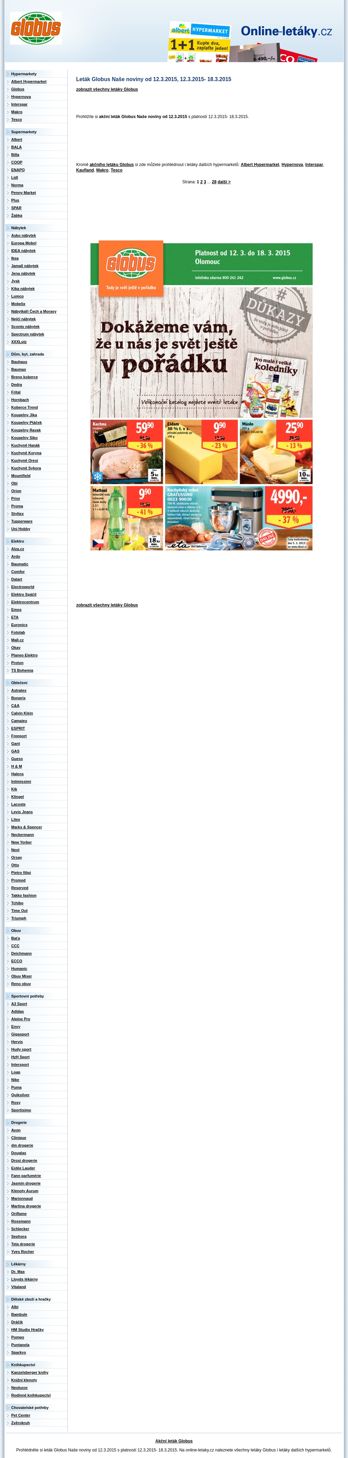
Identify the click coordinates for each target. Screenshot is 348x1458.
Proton (17, 663)
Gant (15, 743)
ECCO (16, 961)
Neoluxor (19, 1388)
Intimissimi (21, 781)
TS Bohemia (22, 670)
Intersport (20, 1064)
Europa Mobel (24, 243)
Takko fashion (24, 895)
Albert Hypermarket (260, 164)
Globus (18, 89)
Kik (14, 789)
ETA (15, 617)
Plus (15, 200)
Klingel (17, 797)
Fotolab (18, 632)
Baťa (15, 938)
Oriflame (19, 1214)
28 (214, 181)
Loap (15, 1072)
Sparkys (18, 1352)
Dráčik (17, 1322)
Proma (17, 506)
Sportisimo (21, 1110)
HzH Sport (20, 1057)
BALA (16, 147)
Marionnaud (22, 1198)
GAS (15, 751)
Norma (17, 185)
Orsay (16, 857)
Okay (16, 647)
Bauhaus (19, 362)
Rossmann (21, 1221)
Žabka (16, 215)
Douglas (18, 1153)
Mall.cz (17, 640)
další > (224, 181)
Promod (18, 880)
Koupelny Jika (24, 415)
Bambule (19, 1314)
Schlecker (20, 1229)
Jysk (15, 281)
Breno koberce (24, 377)
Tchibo (17, 903)
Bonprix (18, 698)
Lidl (14, 177)
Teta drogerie (23, 1244)
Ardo (15, 556)
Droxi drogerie (24, 1160)
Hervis (17, 1042)
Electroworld (23, 587)
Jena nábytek (23, 273)
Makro (102, 170)
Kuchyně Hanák (25, 445)
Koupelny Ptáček (26, 422)
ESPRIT (18, 728)
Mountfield (21, 476)
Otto (15, 865)
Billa (15, 155)
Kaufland (85, 170)
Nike (15, 1080)
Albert (16, 139)
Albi (15, 1307)
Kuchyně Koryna (26, 453)
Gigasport (20, 1034)
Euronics (19, 625)
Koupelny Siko (24, 438)
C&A (15, 705)
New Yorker (21, 842)
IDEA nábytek (23, 251)
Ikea (15, 258)
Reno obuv (21, 984)
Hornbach (20, 400)
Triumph (18, 918)
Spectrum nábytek (27, 334)
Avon (16, 1130)
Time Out (19, 910)
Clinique (18, 1138)
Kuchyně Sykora (26, 468)
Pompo (17, 1337)
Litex (15, 819)
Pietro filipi (21, 873)
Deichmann (21, 953)
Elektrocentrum (25, 602)
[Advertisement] (199, 141)
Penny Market (23, 193)
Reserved (20, 888)
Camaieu (19, 721)
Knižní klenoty (24, 1380)
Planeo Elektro (24, 655)
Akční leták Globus (173, 1441)
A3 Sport (19, 1004)
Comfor (18, 572)
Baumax (18, 369)
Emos (16, 610)
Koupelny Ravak (26, 430)
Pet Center (20, 1415)
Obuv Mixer (21, 976)
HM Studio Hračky (27, 1330)
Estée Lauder (23, 1168)
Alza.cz (17, 549)
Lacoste (18, 804)
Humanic (19, 968)
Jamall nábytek (25, 266)
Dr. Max (18, 1272)
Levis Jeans (22, 812)
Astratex (19, 690)
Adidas (17, 1011)
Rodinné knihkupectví (31, 1395)
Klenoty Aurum (24, 1191)
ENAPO (18, 170)
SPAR (16, 208)
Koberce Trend (24, 407)
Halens (17, 774)
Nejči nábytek (23, 319)
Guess (17, 759)
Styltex (17, 514)
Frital (16, 392)
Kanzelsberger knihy (30, 1372)
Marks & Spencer (26, 827)
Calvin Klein (22, 713)
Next (15, 850)
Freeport (19, 736)
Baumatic (20, 564)
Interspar (314, 164)
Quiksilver (20, 1095)
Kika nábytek (23, 288)
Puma (16, 1087)
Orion (16, 491)
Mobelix (18, 304)
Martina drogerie (26, 1206)
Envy (15, 1026)
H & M (16, 766)
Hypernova (292, 164)
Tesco (117, 170)
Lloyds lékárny (24, 1279)
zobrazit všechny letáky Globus (107, 89)
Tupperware (22, 521)
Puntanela (20, 1345)
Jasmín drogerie (26, 1183)
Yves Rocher (22, 1252)
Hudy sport (21, 1049)
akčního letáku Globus (112, 164)
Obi (14, 483)
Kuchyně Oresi (24, 460)
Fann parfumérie (26, 1176)
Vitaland (18, 1287)
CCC (15, 946)
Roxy (16, 1102)
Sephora (19, 1236)
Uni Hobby (20, 529)
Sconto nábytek (25, 326)
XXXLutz (19, 342)
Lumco (17, 296)
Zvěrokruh (20, 1423)
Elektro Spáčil (24, 594)
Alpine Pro (20, 1019)
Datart (16, 579)
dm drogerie (22, 1145)
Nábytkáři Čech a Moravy (34, 311)
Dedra (16, 384)
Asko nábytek (23, 235)
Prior (15, 498)
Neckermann (22, 835)
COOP (16, 162)
